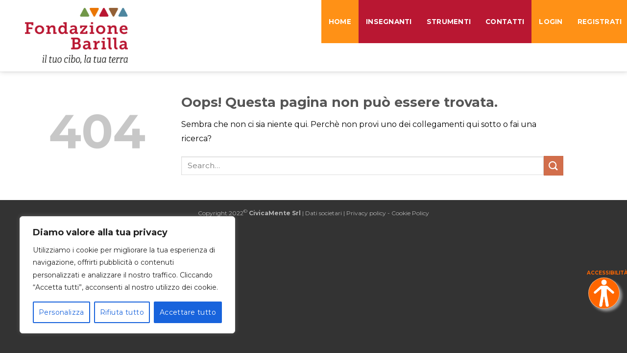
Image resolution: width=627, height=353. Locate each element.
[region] (127, 274)
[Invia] (553, 165)
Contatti (504, 21)
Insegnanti (389, 21)
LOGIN (550, 21)
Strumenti (449, 21)
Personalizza (61, 312)
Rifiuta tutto (122, 312)
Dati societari (323, 213)
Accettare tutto (188, 312)
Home (340, 21)
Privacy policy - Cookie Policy (387, 213)
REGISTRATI (602, 21)
